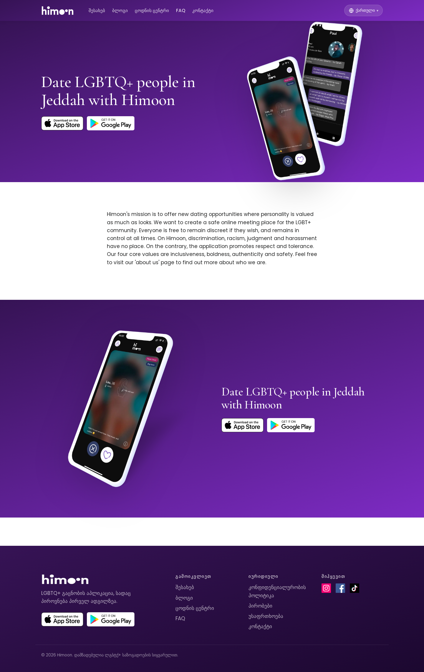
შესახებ (97, 10)
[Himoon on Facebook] (340, 588)
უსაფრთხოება (266, 616)
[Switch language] (363, 10)
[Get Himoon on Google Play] (111, 123)
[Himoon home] (57, 10)
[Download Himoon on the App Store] (62, 123)
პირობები (260, 605)
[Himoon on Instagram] (326, 588)
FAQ (180, 10)
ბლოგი (120, 10)
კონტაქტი (202, 10)
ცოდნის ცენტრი (152, 10)
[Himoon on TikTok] (354, 588)
